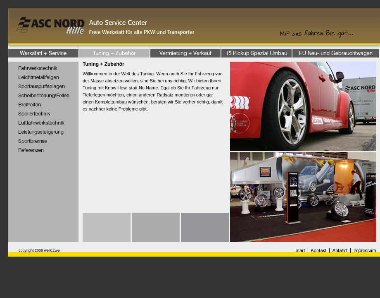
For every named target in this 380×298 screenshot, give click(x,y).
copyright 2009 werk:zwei (39, 250)
